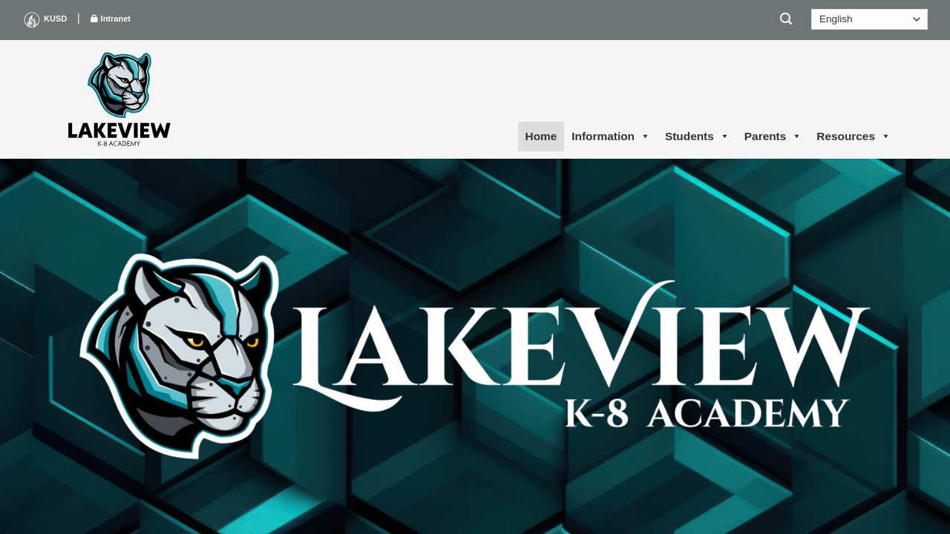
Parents (773, 136)
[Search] (786, 19)
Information (610, 136)
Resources (853, 136)
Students (697, 136)
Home (541, 136)
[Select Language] (869, 19)
